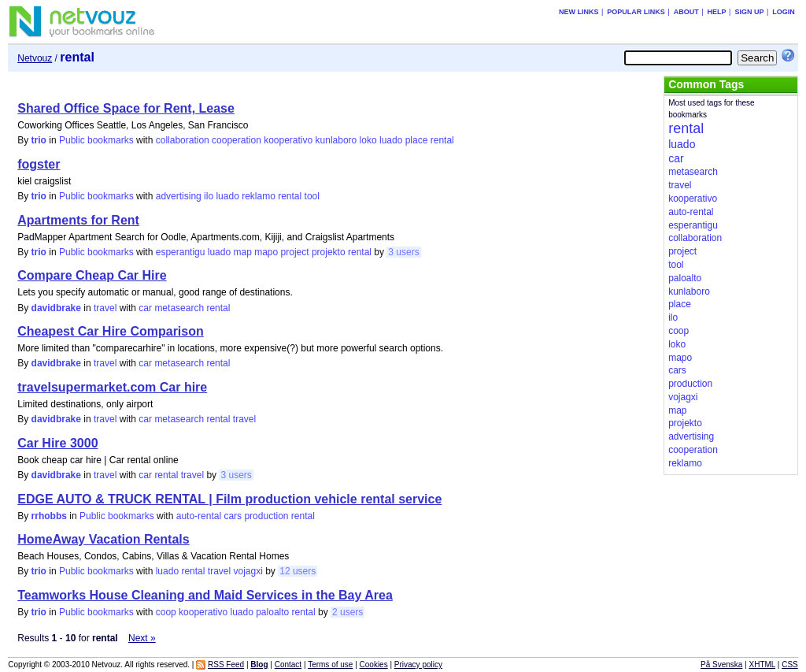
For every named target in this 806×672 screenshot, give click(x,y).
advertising (179, 196)
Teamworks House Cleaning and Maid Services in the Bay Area (205, 595)
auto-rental (198, 516)
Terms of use (330, 664)
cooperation (236, 140)
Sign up (748, 12)
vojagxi (247, 571)
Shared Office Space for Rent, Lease (126, 108)
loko (368, 140)
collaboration (182, 140)
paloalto (272, 612)
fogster (38, 164)
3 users (403, 252)
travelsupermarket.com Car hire (112, 387)
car (145, 308)
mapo (266, 252)
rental (442, 140)
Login (783, 12)
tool (312, 196)
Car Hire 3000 (57, 443)
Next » (142, 638)
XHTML (762, 664)
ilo (208, 196)
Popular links (636, 12)
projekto (329, 252)
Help (717, 12)
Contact (288, 664)
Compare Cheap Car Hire (91, 275)
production (266, 516)
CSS (790, 664)
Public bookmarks (96, 140)
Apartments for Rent (78, 220)
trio (38, 140)
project (295, 252)
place (416, 140)
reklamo (258, 196)
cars (233, 516)
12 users (297, 571)
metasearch (179, 308)
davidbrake (56, 308)
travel (105, 308)
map (242, 252)
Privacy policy (418, 664)
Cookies (374, 664)
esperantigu (180, 252)
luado (390, 140)
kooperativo (288, 140)
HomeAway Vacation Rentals (103, 539)
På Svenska (721, 664)
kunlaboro (336, 140)
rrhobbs (49, 516)
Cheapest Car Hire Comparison (110, 331)
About (686, 12)
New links (579, 12)
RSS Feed (226, 664)
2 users (347, 612)
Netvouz (34, 58)
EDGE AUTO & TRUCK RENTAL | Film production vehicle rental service (229, 499)
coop (166, 612)
